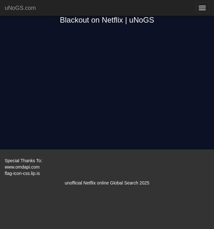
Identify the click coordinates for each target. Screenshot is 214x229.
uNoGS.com (20, 8)
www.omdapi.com (22, 167)
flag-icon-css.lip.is (22, 173)
